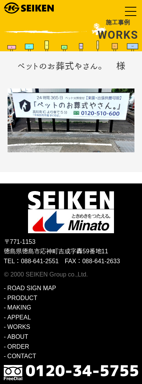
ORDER (18, 346)
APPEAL (19, 317)
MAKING (19, 307)
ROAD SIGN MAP (31, 288)
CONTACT (21, 356)
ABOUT (17, 336)
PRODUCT (22, 298)
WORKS (18, 327)
